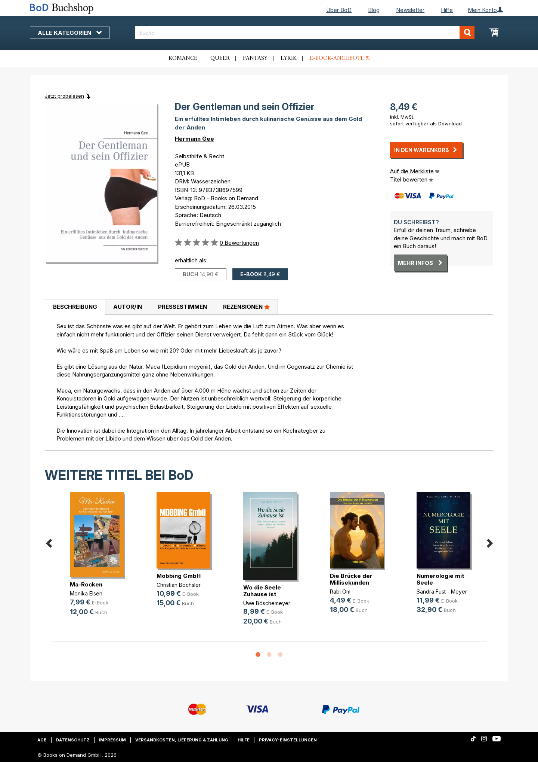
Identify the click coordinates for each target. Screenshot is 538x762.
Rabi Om (340, 591)
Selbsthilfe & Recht (199, 156)
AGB (42, 740)
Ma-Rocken (86, 584)
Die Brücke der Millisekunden (351, 579)
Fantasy (255, 58)
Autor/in (127, 306)
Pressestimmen (182, 306)
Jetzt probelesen (64, 96)
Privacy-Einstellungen (288, 740)
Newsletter (410, 9)
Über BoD (339, 9)
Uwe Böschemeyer (266, 603)
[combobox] (305, 32)
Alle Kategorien (70, 32)
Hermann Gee (194, 138)
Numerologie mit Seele (440, 579)
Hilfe (447, 9)
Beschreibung (75, 306)
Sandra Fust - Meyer (442, 591)
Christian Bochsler (179, 585)
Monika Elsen (86, 593)
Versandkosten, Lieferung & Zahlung (181, 740)
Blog (374, 9)
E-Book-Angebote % (340, 58)
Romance (182, 58)
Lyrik (289, 58)
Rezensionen (246, 306)
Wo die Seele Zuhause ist (262, 591)
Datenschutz (73, 740)
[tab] (75, 307)
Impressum (112, 740)
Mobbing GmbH (179, 575)
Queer (220, 58)
